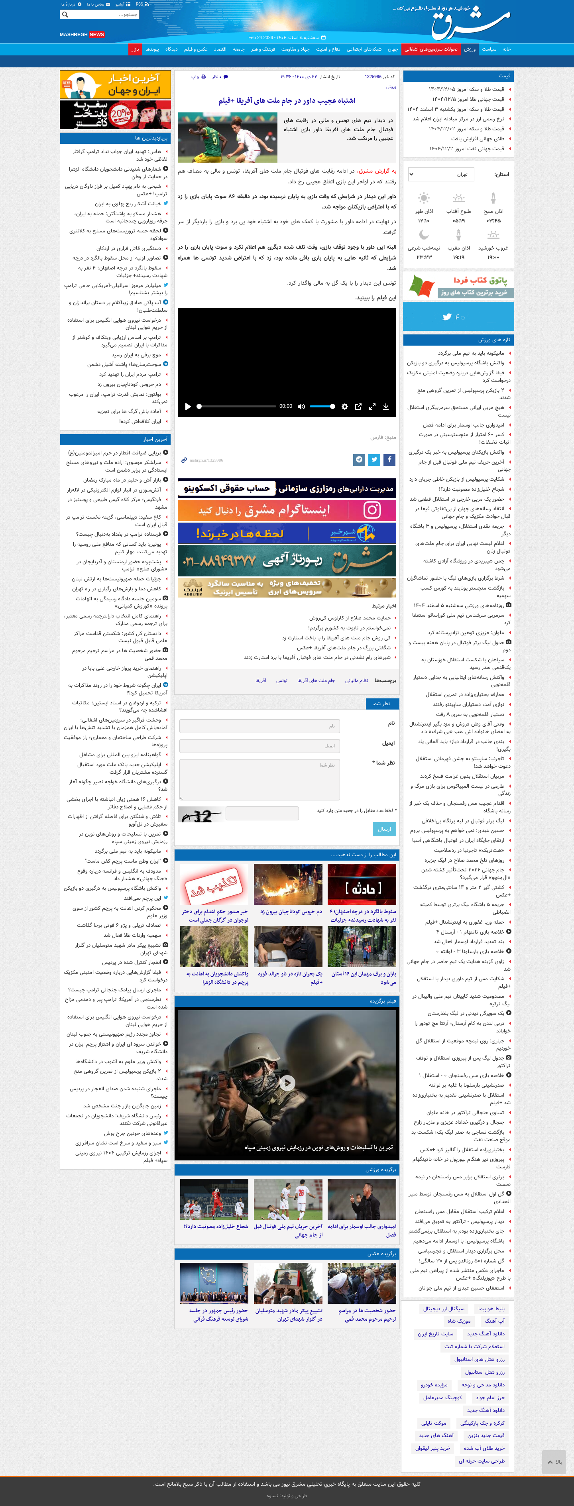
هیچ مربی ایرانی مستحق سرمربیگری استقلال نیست (459, 411)
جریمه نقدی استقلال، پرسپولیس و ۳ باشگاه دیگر (460, 530)
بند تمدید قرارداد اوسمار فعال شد (469, 942)
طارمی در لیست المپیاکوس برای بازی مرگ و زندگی (461, 790)
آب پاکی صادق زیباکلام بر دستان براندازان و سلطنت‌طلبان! (118, 306)
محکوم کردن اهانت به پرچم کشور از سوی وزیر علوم (120, 912)
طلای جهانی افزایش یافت (477, 139)
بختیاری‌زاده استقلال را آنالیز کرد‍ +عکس (462, 1150)
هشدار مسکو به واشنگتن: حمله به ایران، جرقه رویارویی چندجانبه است (120, 217)
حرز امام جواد (490, 1398)
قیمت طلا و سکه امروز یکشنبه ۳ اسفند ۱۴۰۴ (455, 109)
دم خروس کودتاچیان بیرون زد (291, 918)
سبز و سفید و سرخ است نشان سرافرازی (118, 1143)
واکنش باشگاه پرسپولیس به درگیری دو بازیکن (455, 363)
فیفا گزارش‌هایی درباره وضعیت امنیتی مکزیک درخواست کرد (459, 376)
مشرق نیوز (454, 20)
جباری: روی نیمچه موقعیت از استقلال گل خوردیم (463, 1044)
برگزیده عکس (382, 1274)
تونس (281, 680)
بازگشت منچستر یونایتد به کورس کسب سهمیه (466, 592)
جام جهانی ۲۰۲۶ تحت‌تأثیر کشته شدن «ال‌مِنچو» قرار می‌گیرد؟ (466, 873)
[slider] (236, 406)
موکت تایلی (433, 1423)
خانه (507, 49)
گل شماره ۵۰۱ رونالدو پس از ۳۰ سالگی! (461, 1261)
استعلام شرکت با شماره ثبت (474, 1347)
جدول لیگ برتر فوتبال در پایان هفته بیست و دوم (460, 646)
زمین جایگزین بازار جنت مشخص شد (122, 1106)
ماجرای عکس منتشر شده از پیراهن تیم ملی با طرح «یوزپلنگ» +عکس (460, 1274)
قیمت (505, 76)
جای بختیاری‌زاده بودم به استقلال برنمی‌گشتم (456, 1231)
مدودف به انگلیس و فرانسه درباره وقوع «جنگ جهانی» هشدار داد (122, 875)
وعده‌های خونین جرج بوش (132, 1133)
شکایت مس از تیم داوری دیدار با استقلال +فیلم (464, 982)
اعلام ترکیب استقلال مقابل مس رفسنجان (459, 1211)
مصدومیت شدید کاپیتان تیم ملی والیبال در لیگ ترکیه (461, 1000)
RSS (143, 5)
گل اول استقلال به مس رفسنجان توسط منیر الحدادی (460, 1197)
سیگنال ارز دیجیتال (443, 1309)
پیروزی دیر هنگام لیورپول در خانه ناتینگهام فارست (462, 1163)
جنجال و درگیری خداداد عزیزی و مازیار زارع (459, 1122)
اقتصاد (220, 49)
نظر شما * (383, 763)
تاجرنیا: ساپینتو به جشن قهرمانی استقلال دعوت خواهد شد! (463, 762)
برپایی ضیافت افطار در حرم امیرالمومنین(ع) (114, 453)
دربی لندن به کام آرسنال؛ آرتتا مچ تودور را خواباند (463, 1027)
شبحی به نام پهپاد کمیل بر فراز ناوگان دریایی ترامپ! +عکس (116, 190)
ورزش (470, 49)
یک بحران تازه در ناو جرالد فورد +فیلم (290, 992)
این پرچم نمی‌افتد (142, 898)
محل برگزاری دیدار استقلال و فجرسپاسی (461, 1251)
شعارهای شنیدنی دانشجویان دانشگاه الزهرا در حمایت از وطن (118, 173)
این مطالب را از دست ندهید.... (363, 855)
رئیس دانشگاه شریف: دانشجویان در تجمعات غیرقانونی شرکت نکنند (116, 1119)
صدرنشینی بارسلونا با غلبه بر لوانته (466, 1085)
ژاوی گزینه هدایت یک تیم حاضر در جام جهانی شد (459, 965)
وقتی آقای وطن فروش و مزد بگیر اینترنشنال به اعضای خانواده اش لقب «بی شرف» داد (460, 727)
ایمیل (388, 743)
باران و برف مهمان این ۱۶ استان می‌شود (364, 992)
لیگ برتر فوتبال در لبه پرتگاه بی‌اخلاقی (463, 821)
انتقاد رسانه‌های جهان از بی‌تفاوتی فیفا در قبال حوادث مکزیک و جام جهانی (463, 512)
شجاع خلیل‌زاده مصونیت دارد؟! (471, 489)
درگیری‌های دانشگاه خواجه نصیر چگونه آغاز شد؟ (118, 785)
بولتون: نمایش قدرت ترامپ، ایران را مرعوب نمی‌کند (118, 398)
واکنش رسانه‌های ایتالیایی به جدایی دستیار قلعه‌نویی (462, 681)
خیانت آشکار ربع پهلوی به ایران (128, 204)
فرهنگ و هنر (263, 49)
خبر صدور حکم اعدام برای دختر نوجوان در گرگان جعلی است (214, 923)
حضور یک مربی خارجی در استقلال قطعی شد (457, 499)
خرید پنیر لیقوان (432, 1448)
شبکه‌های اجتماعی (364, 49)
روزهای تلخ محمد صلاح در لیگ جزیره (464, 860)
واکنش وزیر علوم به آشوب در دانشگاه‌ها (118, 1062)
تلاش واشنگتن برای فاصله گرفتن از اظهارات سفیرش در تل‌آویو (117, 820)
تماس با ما (99, 5)
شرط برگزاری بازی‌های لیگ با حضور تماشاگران (455, 578)
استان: (501, 174)
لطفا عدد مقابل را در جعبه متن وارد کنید (356, 810)
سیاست (489, 49)
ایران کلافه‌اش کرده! (140, 421)
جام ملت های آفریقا (316, 680)
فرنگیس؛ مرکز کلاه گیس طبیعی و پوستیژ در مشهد (117, 503)
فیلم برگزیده (383, 1015)
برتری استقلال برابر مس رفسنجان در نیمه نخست (463, 1180)
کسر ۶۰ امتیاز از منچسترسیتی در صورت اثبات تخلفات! (465, 438)
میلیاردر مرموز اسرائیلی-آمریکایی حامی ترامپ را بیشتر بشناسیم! (115, 289)
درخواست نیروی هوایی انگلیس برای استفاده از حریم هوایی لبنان (117, 324)
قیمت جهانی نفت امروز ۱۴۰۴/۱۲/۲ (467, 149)
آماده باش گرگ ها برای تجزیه (129, 411)
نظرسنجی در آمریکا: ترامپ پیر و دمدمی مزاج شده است (116, 1003)
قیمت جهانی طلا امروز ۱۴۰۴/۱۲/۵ (468, 99)
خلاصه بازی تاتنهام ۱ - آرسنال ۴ (470, 932)
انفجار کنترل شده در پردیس (131, 962)
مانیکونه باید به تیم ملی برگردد (471, 353)
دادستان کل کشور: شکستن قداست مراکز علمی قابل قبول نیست (120, 637)
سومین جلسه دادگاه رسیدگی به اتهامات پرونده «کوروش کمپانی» (121, 602)
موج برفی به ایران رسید (136, 355)
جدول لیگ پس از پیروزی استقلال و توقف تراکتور (463, 1062)
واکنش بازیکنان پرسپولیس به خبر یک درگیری (456, 452)
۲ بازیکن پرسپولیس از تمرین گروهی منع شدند (464, 394)
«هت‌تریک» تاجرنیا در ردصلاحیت (469, 850)
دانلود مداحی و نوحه (483, 1385)
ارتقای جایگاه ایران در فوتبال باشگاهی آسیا (458, 840)
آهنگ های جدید (436, 1435)
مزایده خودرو (434, 1385)
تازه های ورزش (494, 340)
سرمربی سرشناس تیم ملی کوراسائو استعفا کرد (461, 619)
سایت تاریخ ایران (435, 1334)
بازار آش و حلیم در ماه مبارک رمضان (122, 480)
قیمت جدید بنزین (486, 1435)
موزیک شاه (459, 1321)
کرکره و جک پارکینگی (482, 1423)
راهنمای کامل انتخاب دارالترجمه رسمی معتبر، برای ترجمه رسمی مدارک (115, 619)
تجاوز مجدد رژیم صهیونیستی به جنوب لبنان (114, 1034)
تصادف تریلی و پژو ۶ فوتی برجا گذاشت (119, 925)
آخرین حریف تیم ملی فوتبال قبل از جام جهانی (465, 466)
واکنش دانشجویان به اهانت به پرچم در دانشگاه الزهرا (217, 992)
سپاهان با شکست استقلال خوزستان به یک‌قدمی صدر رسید (466, 663)
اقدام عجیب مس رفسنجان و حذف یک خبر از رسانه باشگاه (460, 807)
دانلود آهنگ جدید (486, 1334)
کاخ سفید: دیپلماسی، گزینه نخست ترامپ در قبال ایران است (116, 521)
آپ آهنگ (495, 1321)
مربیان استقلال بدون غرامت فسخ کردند (462, 776)
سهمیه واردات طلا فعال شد (132, 935)
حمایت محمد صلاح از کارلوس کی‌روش (350, 618)
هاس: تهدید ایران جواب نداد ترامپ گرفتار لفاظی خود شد (120, 155)
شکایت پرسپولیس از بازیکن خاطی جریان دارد (456, 479)
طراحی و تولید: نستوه (287, 1496)
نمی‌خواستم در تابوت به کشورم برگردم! (349, 628)
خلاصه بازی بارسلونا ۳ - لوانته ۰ (470, 952)
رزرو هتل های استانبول (479, 1359)
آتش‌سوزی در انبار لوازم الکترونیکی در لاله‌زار (114, 490)
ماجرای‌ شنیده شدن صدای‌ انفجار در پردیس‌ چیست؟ (118, 1092)
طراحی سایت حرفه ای (482, 1461)
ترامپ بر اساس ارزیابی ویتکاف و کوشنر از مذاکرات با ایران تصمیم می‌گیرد (119, 341)
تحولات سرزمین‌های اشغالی (431, 49)
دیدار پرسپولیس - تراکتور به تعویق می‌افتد (459, 1221)
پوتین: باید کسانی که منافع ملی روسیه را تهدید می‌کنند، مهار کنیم (120, 548)
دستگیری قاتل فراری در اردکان (128, 248)
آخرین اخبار (155, 439)
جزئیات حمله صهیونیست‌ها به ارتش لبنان (116, 579)
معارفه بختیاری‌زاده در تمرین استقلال (465, 694)
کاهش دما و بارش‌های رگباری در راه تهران (116, 589)
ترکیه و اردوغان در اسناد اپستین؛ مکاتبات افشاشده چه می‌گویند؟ (119, 706)
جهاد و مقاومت (295, 49)
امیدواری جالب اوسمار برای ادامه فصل (463, 425)
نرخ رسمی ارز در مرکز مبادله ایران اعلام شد (458, 119)
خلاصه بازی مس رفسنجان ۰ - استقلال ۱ (461, 1075)
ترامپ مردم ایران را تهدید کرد (130, 374)
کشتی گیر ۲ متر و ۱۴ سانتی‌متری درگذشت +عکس (462, 891)
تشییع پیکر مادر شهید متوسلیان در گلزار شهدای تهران (289, 1342)
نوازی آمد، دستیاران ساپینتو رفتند (468, 704)
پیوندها (152, 49)
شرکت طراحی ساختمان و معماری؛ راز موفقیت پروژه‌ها (115, 741)
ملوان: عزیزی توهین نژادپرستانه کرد (466, 633)
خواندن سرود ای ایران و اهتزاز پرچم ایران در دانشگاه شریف (118, 1048)
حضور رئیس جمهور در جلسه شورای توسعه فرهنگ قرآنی (218, 1342)
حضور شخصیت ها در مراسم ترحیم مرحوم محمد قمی (367, 1342)
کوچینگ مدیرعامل (442, 1398)
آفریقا (261, 680)
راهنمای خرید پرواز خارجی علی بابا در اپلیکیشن (124, 672)
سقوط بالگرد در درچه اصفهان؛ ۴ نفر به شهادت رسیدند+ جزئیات (363, 923)
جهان (393, 49)
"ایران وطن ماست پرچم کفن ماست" (123, 861)
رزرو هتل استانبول (485, 1372)
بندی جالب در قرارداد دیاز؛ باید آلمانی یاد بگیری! (464, 745)
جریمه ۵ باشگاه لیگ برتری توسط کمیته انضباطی (465, 908)
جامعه (239, 49)
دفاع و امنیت (328, 49)
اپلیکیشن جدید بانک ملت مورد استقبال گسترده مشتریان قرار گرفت (122, 768)
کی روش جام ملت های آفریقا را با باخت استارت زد (336, 638)
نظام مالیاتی (356, 680)
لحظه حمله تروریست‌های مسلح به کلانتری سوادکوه (118, 234)
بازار (135, 49)
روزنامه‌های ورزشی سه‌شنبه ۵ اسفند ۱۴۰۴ (459, 605)
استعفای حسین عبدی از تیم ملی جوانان (461, 1288)
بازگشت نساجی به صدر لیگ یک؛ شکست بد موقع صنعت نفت (461, 1136)
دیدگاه (171, 49)
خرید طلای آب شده (484, 1448)
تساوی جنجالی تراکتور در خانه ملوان (465, 1113)
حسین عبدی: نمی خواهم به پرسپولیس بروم (457, 830)
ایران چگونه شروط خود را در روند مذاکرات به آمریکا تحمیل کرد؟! (117, 689)
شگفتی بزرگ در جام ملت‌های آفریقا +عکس (344, 648)
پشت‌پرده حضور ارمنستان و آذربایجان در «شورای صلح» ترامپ (122, 565)
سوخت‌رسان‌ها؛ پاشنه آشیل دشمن (124, 364)
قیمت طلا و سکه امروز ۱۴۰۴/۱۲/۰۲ (466, 129)
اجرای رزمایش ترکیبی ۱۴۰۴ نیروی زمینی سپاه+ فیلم (121, 1156)
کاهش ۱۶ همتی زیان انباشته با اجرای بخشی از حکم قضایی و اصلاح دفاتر (117, 803)
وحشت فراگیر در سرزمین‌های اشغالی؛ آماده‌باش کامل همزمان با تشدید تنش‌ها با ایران (115, 723)
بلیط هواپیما (491, 1309)
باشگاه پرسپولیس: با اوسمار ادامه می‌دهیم (458, 1241)
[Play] (188, 406)
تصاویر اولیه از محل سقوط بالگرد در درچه (117, 258)
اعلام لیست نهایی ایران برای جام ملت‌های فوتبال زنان (463, 547)
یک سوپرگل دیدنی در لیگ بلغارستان (466, 1013)
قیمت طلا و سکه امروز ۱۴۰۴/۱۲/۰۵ (466, 89)
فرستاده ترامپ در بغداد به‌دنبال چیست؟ (118, 534)
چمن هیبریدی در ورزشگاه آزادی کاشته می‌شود (467, 564)
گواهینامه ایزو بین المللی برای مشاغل (120, 755)
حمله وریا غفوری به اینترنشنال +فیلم (464, 922)
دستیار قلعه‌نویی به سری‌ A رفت (470, 714)
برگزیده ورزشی (381, 1183)
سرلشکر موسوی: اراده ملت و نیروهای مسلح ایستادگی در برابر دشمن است (116, 466)
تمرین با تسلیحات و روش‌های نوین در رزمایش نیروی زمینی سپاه (319, 1161)
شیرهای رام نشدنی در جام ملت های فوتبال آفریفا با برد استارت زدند (317, 657)
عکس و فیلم (196, 49)
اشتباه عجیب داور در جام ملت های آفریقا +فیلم (287, 101)
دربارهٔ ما (71, 5)
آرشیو (123, 5)
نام (391, 723)
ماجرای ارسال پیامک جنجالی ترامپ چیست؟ (114, 990)
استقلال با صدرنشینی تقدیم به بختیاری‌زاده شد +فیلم (462, 1099)
